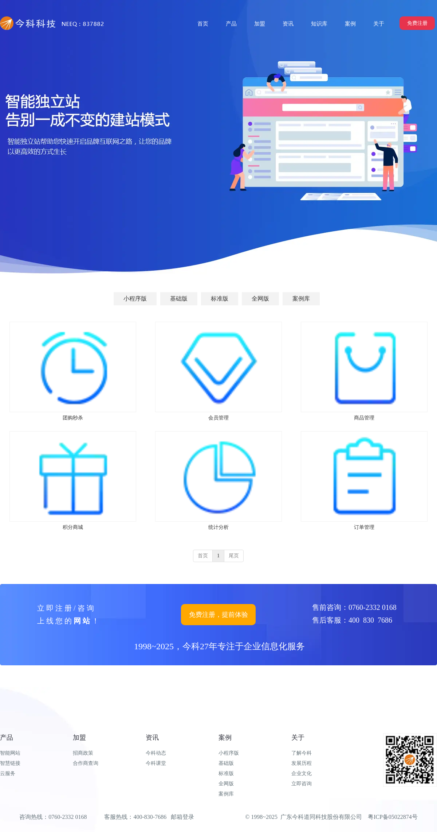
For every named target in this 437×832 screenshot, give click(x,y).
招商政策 (83, 753)
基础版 (226, 763)
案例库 (226, 794)
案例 (225, 737)
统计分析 (218, 527)
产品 (6, 737)
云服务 (7, 773)
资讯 (152, 737)
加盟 (79, 737)
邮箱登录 (182, 817)
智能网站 (10, 753)
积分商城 (73, 527)
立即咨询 (301, 783)
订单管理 (364, 527)
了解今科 (301, 753)
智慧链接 (10, 763)
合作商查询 (85, 763)
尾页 (234, 555)
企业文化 (301, 773)
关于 (297, 737)
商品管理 (364, 418)
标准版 (226, 773)
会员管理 (218, 418)
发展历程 (301, 763)
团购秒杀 (73, 418)
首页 (203, 555)
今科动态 (156, 753)
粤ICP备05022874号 (393, 817)
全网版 (226, 783)
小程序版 (229, 753)
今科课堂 (156, 763)
